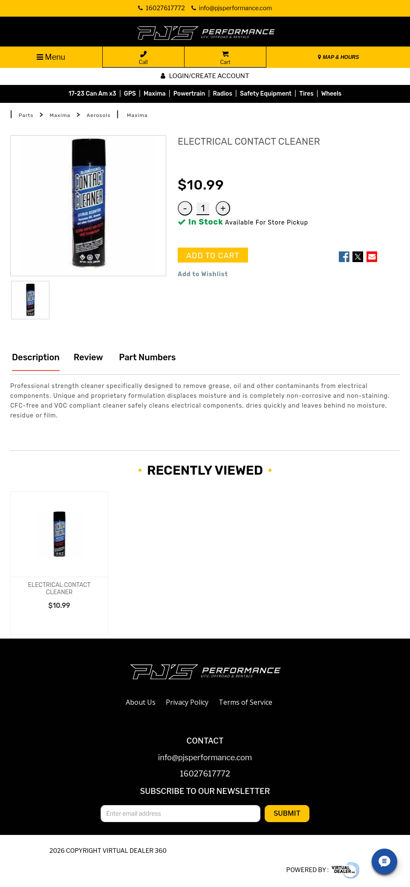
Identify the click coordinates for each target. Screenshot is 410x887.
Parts (26, 115)
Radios (222, 93)
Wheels (331, 93)
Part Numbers (146, 357)
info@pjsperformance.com (205, 758)
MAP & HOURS (338, 57)
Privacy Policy (187, 702)
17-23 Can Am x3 (92, 93)
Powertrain (189, 93)
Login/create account (205, 76)
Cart (225, 58)
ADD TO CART (213, 255)
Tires (306, 93)
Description (36, 357)
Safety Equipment (266, 93)
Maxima (155, 93)
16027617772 (205, 774)
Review (88, 357)
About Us (141, 702)
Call (143, 58)
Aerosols (98, 115)
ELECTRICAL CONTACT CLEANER (59, 588)
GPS (130, 93)
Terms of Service (245, 702)
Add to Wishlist (203, 274)
